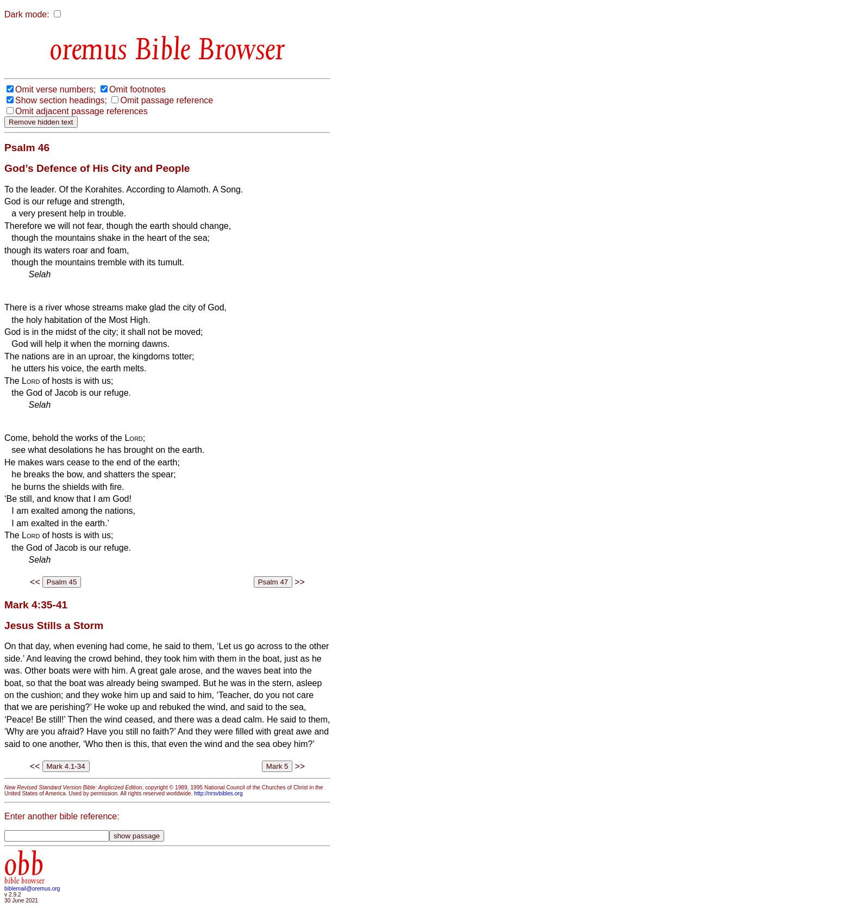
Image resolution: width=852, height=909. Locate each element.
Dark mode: (26, 14)
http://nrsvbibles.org (218, 793)
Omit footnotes (137, 89)
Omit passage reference (166, 100)
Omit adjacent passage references (81, 111)
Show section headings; (61, 100)
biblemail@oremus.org (32, 889)
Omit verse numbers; (55, 89)
